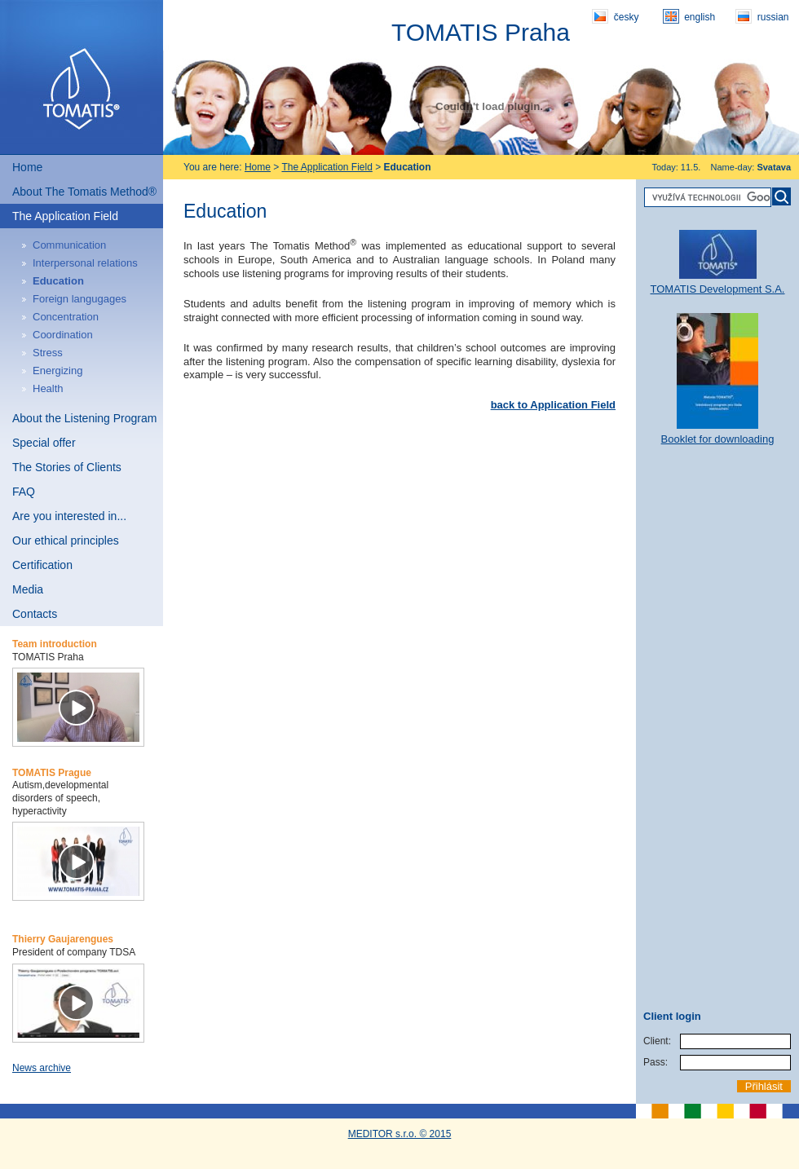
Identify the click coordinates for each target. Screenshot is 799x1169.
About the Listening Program (84, 418)
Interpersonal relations (85, 263)
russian (761, 16)
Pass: (655, 1062)
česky (615, 16)
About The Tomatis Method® (84, 191)
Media (27, 589)
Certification (42, 564)
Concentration (66, 317)
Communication (69, 245)
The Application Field (65, 216)
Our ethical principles (65, 540)
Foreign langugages (79, 299)
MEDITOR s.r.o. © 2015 (400, 1134)
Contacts (34, 613)
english (689, 16)
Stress (48, 352)
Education (58, 281)
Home (27, 167)
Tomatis (81, 77)
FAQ (23, 491)
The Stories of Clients (66, 467)
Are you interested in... (69, 516)
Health (48, 388)
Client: (657, 1041)
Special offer (44, 442)
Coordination (63, 335)
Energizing (57, 370)
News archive (41, 1068)
